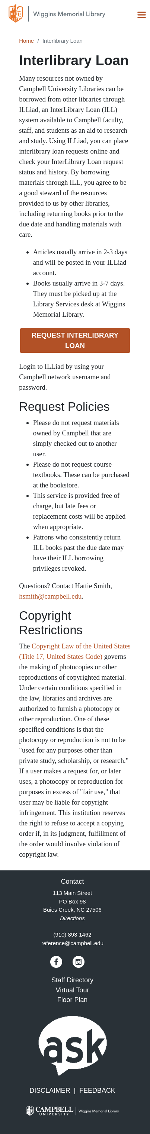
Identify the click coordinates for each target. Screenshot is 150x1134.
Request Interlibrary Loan (75, 340)
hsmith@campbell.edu (50, 596)
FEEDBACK (97, 1090)
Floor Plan (72, 999)
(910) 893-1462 (72, 934)
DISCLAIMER (49, 1090)
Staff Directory (72, 980)
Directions (72, 918)
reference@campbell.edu (72, 943)
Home (26, 41)
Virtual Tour (72, 990)
